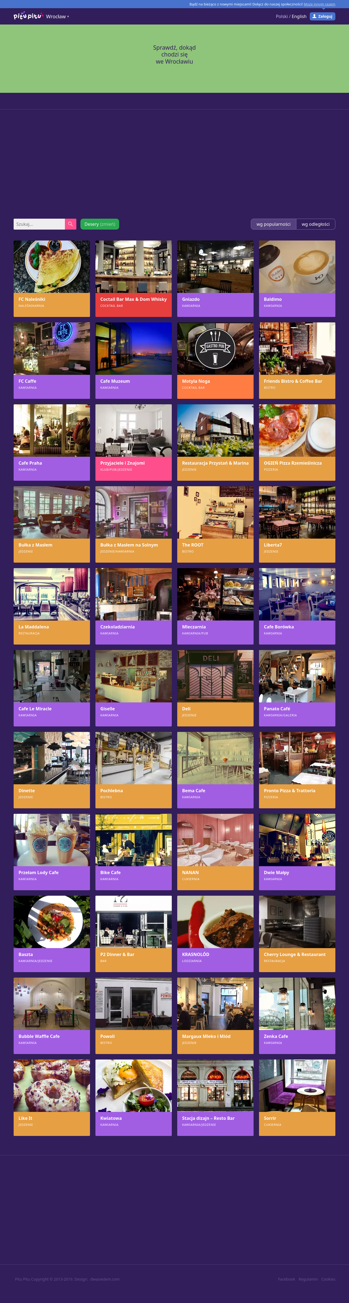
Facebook (286, 1279)
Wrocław (56, 8)
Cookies (328, 1279)
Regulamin (308, 1279)
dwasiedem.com (104, 1279)
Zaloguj (325, 8)
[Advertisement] (174, 164)
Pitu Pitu (22, 1279)
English (299, 8)
